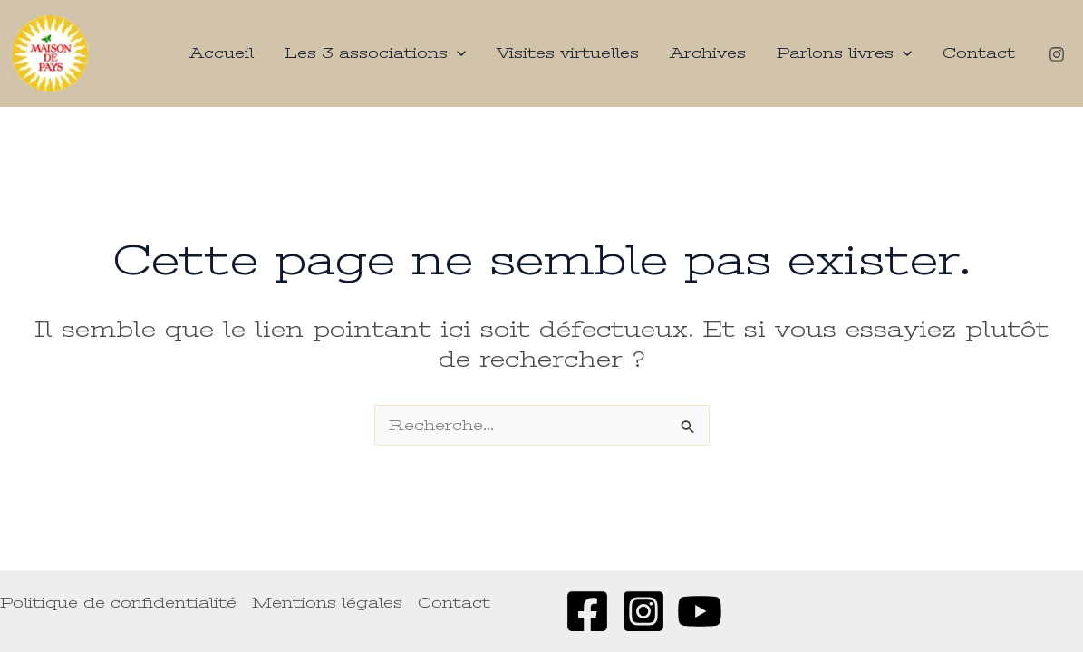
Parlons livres (844, 53)
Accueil (221, 53)
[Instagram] (1057, 54)
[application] (457, 53)
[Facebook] (587, 611)
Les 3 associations (375, 53)
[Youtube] (699, 611)
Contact (979, 53)
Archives (708, 53)
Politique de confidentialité (118, 602)
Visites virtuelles (568, 53)
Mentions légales (327, 602)
